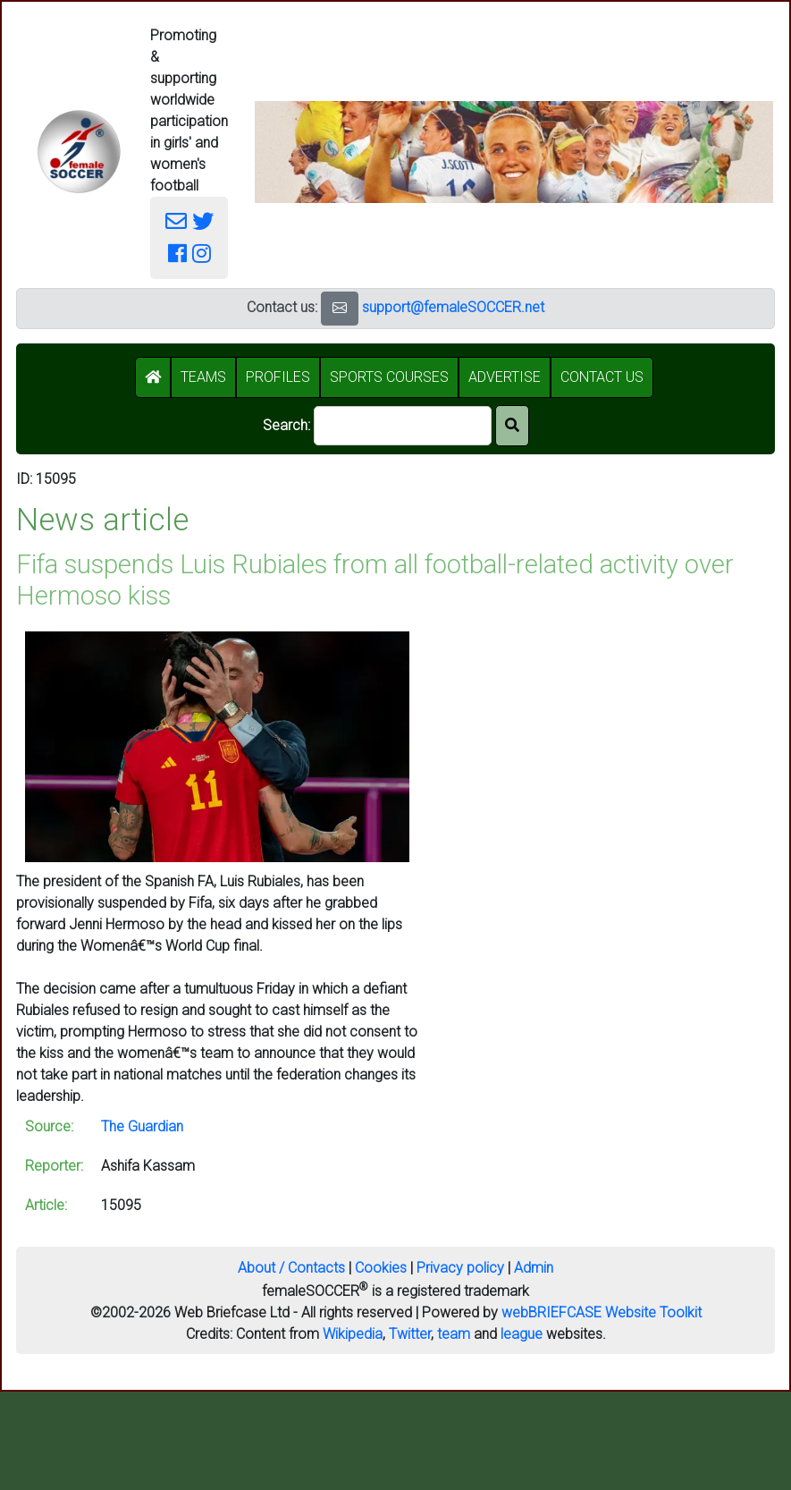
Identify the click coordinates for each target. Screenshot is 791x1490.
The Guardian (142, 1126)
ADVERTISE (504, 376)
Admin (533, 1267)
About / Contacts (291, 1267)
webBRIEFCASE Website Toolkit (601, 1312)
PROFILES (278, 376)
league (522, 1333)
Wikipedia (353, 1333)
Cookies (381, 1267)
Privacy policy (460, 1267)
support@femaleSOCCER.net (453, 307)
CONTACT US (602, 376)
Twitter (410, 1333)
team (453, 1333)
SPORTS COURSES (389, 376)
